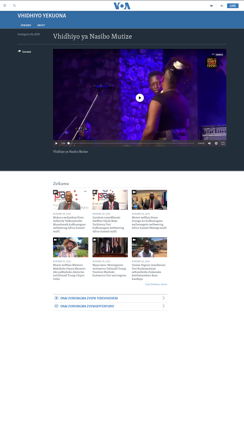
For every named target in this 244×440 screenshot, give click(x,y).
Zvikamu (26, 25)
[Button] (24, 52)
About (41, 25)
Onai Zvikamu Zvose (156, 284)
